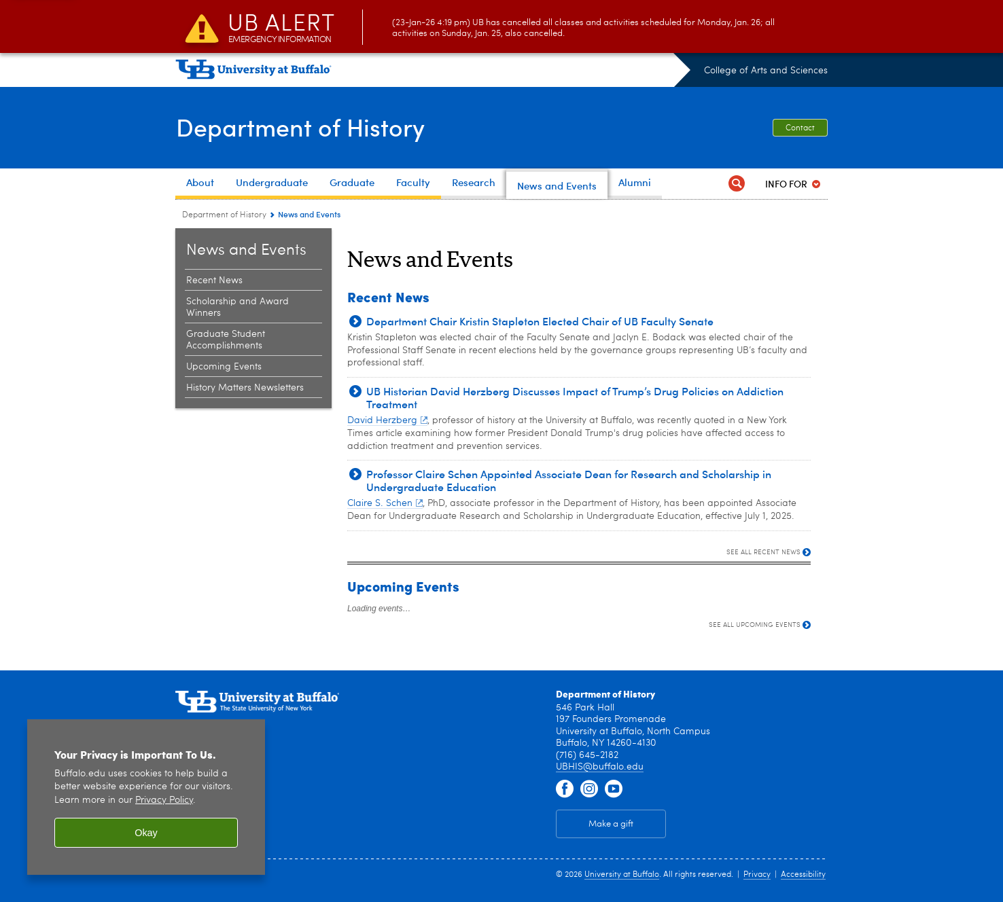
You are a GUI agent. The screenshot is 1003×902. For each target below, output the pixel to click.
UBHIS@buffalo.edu (600, 767)
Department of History (300, 126)
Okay (146, 832)
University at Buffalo (621, 875)
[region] (146, 797)
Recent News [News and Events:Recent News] (214, 280)
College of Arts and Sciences (766, 70)
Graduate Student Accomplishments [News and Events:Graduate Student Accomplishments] (225, 339)
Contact (800, 128)
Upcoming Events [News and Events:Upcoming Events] (224, 367)
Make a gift (610, 824)
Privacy (757, 875)
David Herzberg (387, 420)
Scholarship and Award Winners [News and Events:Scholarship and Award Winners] (237, 307)
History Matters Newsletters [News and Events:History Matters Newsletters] (245, 388)
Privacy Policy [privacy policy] (164, 800)
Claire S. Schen (385, 503)
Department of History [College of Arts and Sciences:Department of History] (224, 215)
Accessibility (803, 875)
